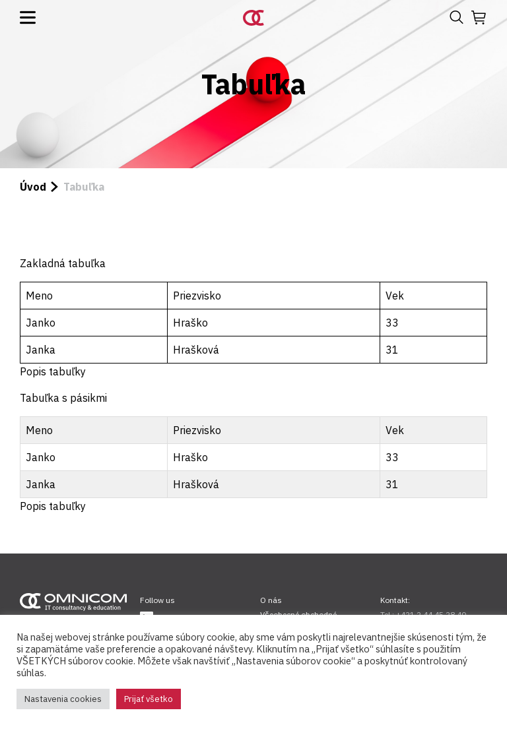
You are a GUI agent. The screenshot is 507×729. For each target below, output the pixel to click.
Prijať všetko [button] (148, 699)
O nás (271, 600)
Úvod (33, 186)
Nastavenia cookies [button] (63, 699)
